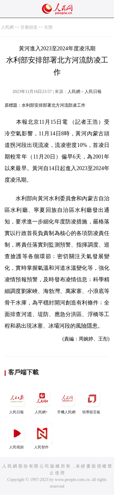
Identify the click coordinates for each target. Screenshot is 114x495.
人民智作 (42, 436)
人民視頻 (17, 436)
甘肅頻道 (28, 27)
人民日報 (17, 401)
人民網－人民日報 (84, 91)
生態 (48, 27)
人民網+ (42, 401)
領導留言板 (91, 401)
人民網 (7, 27)
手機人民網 (67, 401)
